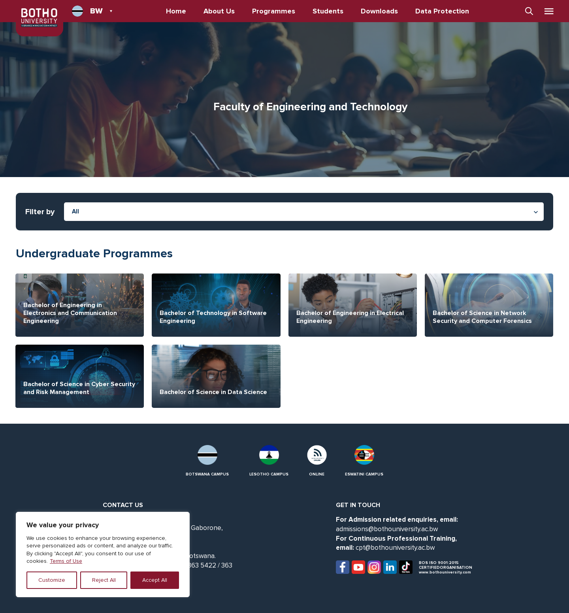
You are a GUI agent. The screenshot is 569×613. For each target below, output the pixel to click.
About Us (219, 11)
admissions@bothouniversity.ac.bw (387, 529)
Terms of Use (66, 561)
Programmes (274, 11)
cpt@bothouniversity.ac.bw (395, 547)
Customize (51, 580)
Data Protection (442, 11)
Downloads (379, 11)
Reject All (104, 580)
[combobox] (304, 211)
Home (176, 11)
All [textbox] (75, 211)
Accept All (154, 580)
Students (328, 11)
